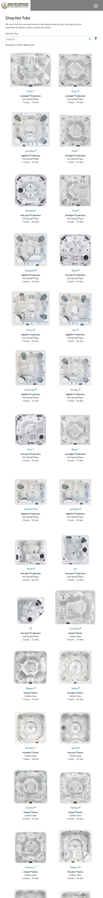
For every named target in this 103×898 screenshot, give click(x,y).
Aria (75, 330)
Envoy (31, 330)
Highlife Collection (30, 155)
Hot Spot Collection (31, 215)
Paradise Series (75, 692)
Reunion (30, 747)
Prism (30, 91)
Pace (30, 449)
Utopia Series (75, 633)
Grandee (30, 151)
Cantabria (75, 628)
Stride (30, 568)
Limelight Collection (30, 96)
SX (75, 568)
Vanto (75, 747)
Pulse (75, 91)
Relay (75, 270)
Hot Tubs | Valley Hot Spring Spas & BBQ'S (15, 5)
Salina (75, 688)
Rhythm (30, 210)
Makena (75, 867)
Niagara (30, 688)
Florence (30, 867)
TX (30, 628)
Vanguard (30, 270)
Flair (75, 210)
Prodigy (75, 389)
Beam (75, 449)
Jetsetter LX (30, 509)
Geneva (30, 807)
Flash (75, 151)
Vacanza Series (75, 752)
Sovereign (30, 389)
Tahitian (75, 807)
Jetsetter (75, 509)
